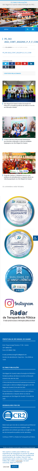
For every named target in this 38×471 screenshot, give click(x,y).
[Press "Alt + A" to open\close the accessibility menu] (35, 238)
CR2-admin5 (8, 59)
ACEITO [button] (14, 466)
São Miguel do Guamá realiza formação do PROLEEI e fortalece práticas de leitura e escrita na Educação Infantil (19, 5)
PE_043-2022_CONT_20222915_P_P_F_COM (17, 64)
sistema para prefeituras (27, 437)
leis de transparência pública (11, 444)
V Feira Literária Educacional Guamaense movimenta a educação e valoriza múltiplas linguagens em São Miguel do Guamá (18, 153)
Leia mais (19, 461)
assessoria (16, 439)
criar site (15, 437)
